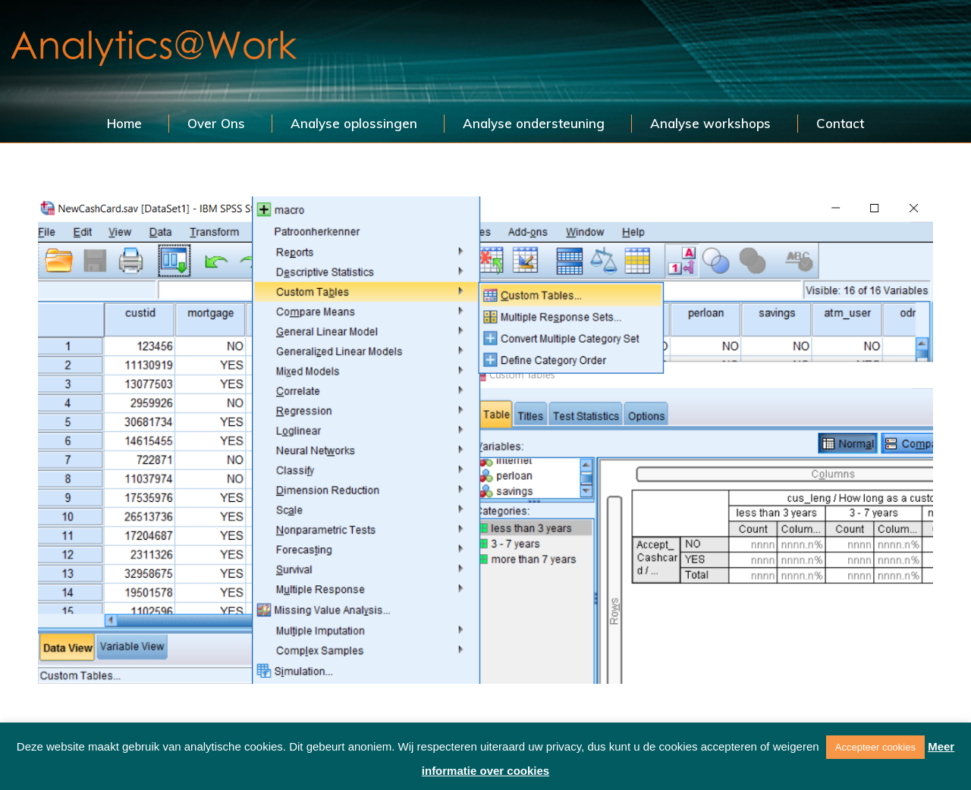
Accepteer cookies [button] (875, 747)
